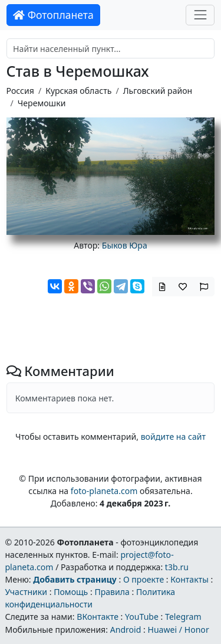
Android (125, 629)
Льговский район (158, 90)
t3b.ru (177, 567)
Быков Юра (124, 245)
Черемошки (42, 103)
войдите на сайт (173, 436)
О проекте (143, 579)
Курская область (78, 90)
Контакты (189, 579)
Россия (20, 90)
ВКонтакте (97, 616)
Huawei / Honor (178, 629)
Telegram (183, 616)
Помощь (71, 591)
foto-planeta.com (104, 490)
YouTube (142, 616)
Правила (111, 591)
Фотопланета (53, 15)
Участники (26, 591)
